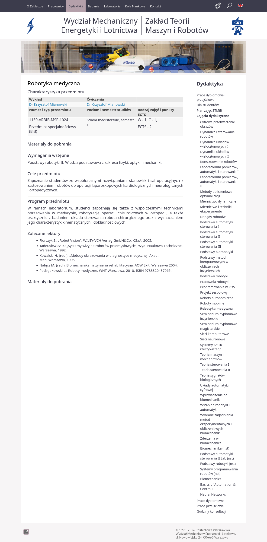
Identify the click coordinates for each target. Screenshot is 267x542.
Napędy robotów (212, 217)
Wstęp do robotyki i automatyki (215, 407)
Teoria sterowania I (214, 364)
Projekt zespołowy (214, 292)
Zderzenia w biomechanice (210, 440)
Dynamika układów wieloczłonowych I (214, 144)
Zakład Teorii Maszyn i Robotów (176, 25)
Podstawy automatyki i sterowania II (217, 234)
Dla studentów (208, 105)
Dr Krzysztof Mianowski (48, 104)
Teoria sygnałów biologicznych (212, 377)
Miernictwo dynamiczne (218, 201)
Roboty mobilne (212, 303)
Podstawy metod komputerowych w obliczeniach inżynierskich (214, 264)
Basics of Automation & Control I (217, 486)
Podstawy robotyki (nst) (218, 463)
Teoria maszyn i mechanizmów (212, 356)
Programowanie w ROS (217, 287)
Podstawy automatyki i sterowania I (217, 224)
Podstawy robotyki (214, 276)
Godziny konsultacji (211, 511)
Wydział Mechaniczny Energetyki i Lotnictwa (99, 25)
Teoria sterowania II (215, 370)
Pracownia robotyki (214, 281)
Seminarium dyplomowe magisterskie (218, 326)
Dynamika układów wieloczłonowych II (214, 153)
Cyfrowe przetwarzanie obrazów (217, 124)
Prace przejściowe (210, 506)
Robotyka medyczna (216, 308)
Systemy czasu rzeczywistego (211, 347)
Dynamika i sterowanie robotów (217, 134)
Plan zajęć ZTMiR (209, 110)
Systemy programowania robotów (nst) (219, 471)
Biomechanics (210, 479)
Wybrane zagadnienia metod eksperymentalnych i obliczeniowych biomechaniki (216, 424)
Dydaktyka (210, 83)
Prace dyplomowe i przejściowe (211, 97)
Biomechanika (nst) (214, 448)
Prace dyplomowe (210, 500)
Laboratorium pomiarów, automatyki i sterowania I (219, 169)
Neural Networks (213, 494)
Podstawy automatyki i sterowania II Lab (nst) (217, 456)
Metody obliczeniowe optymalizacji (216, 193)
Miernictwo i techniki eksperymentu (216, 209)
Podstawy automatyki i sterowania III (217, 244)
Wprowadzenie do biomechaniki (213, 397)
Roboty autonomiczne (216, 298)
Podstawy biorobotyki (216, 252)
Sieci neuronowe (212, 339)
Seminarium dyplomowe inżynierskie (218, 316)
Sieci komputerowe (214, 334)
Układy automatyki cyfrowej (214, 387)
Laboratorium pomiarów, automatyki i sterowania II (219, 181)
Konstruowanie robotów (218, 161)
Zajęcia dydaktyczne (213, 116)
